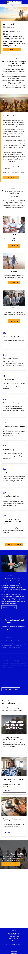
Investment (14, 953)
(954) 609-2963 (15, 936)
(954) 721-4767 (15, 934)
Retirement (14, 951)
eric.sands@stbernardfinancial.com (14, 944)
